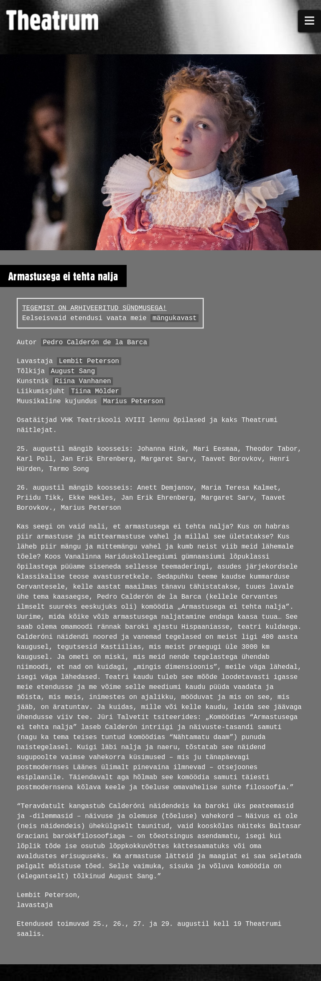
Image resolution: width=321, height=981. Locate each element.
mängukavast (175, 318)
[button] (309, 21)
